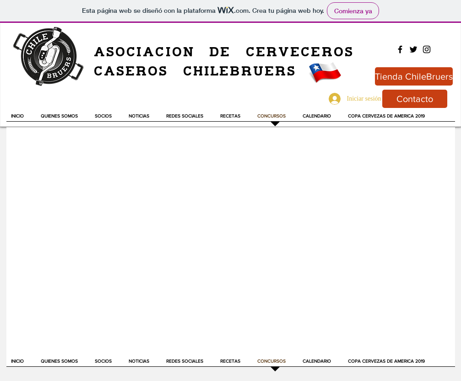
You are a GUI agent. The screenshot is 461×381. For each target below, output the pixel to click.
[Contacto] (414, 99)
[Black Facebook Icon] (400, 49)
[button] (143, 119)
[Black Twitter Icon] (413, 49)
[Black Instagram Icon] (427, 49)
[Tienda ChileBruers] (414, 76)
